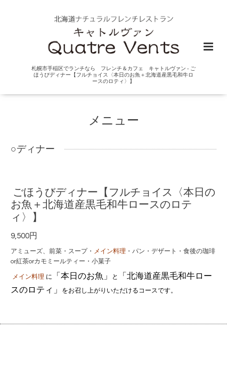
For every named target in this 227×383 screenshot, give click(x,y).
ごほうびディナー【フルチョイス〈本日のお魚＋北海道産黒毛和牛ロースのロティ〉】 (113, 205)
